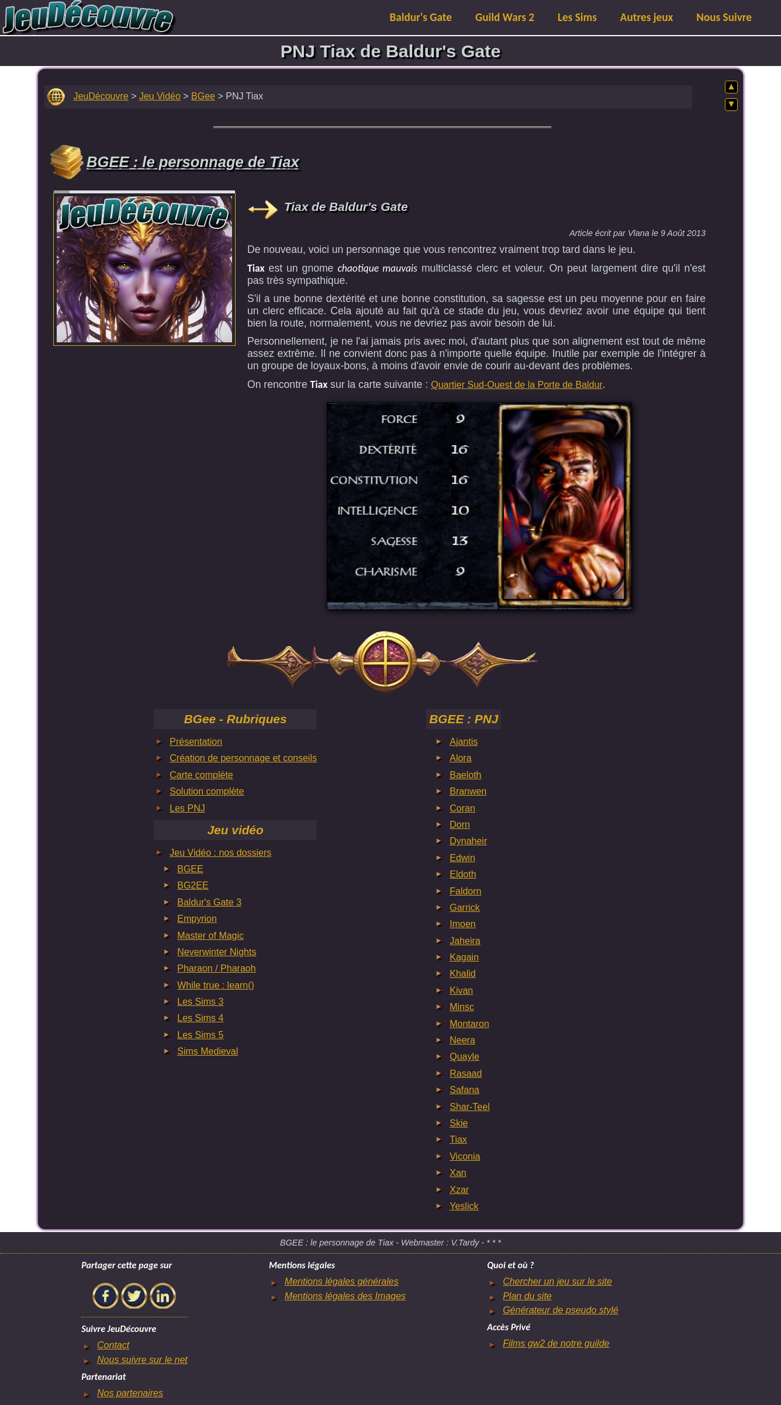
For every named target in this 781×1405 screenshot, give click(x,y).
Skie (459, 1123)
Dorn (460, 825)
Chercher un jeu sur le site (557, 1281)
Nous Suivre (724, 17)
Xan (458, 1173)
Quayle (464, 1056)
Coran (462, 808)
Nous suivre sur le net (142, 1360)
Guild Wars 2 (504, 17)
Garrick (465, 908)
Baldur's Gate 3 (209, 902)
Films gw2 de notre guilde (556, 1343)
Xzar (459, 1190)
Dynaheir (468, 841)
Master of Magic (210, 936)
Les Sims (577, 17)
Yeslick (464, 1206)
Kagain (464, 957)
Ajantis (464, 742)
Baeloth (465, 775)
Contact (113, 1345)
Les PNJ (187, 808)
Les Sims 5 (200, 1035)
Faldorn (465, 891)
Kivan (461, 990)
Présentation (196, 742)
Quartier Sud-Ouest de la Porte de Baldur (517, 385)
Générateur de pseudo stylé (560, 1310)
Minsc (462, 1007)
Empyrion (197, 919)
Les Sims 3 (200, 1002)
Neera (462, 1040)
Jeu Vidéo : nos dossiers (220, 853)
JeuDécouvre (100, 96)
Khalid (462, 974)
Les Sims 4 (200, 1018)
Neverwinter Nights (216, 952)
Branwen (468, 791)
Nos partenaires (130, 1393)
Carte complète (201, 775)
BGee (203, 96)
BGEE (190, 869)
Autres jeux (646, 17)
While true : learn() (215, 985)
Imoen (462, 924)
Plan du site (527, 1296)
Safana (464, 1090)
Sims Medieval (207, 1051)
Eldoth (463, 874)
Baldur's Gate (421, 17)
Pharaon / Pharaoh (216, 968)
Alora (460, 758)
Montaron (469, 1024)
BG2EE (192, 885)
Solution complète (207, 791)
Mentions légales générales (342, 1281)
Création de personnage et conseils (243, 758)
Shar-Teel (469, 1107)
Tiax (458, 1139)
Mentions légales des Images (345, 1296)
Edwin (462, 858)
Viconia (465, 1156)
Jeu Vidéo (160, 96)
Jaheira (465, 941)
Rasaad (466, 1073)
